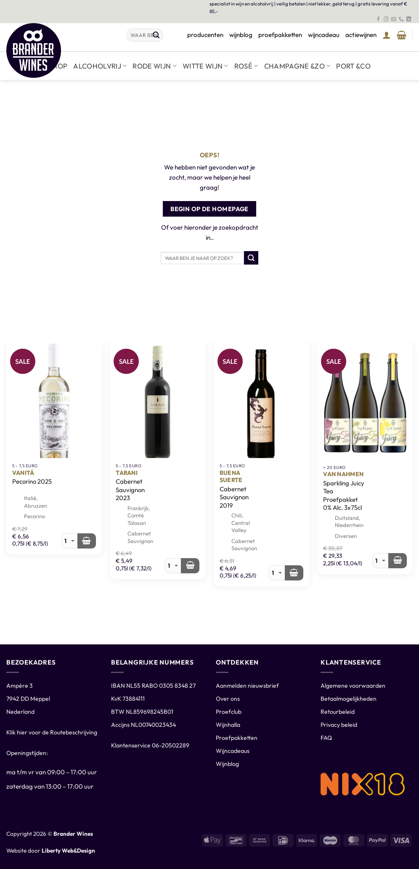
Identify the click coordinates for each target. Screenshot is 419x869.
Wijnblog (227, 764)
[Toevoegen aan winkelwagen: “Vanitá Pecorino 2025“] (86, 540)
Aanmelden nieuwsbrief (247, 685)
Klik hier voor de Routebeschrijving (51, 732)
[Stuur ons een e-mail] (393, 19)
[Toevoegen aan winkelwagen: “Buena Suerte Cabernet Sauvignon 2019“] (294, 572)
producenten (205, 35)
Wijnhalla (228, 725)
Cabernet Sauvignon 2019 (234, 497)
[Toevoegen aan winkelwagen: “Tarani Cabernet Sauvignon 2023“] (190, 565)
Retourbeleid (338, 711)
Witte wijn (205, 65)
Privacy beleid (339, 725)
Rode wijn (155, 65)
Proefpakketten (236, 738)
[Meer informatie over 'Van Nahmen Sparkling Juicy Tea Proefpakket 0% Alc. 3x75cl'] (397, 560)
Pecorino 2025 (32, 481)
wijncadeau (323, 35)
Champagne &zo (297, 65)
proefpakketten (280, 35)
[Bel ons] (401, 19)
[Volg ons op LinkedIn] (408, 19)
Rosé (246, 65)
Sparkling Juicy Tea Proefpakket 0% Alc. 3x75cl (343, 495)
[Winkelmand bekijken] (401, 35)
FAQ (326, 738)
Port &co (353, 65)
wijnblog (240, 35)
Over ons (228, 698)
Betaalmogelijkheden (349, 698)
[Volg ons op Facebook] (378, 19)
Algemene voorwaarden (353, 685)
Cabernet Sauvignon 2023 (130, 489)
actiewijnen (361, 35)
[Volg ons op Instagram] (386, 19)
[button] (386, 35)
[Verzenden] (156, 35)
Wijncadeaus (232, 751)
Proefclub (228, 711)
